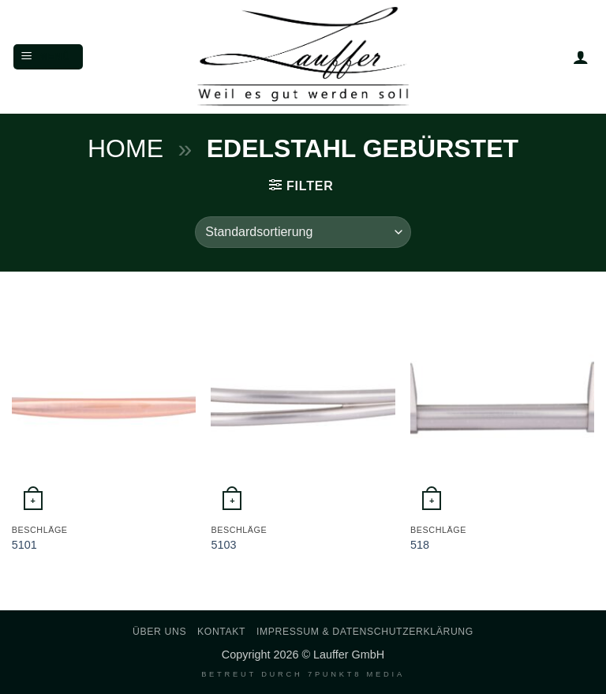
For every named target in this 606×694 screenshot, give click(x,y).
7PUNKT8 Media (356, 674)
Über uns (159, 631)
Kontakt (221, 631)
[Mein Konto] (581, 56)
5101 (24, 544)
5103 (223, 544)
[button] (48, 57)
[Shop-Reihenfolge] (302, 232)
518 (419, 544)
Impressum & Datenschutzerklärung (364, 631)
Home (125, 148)
